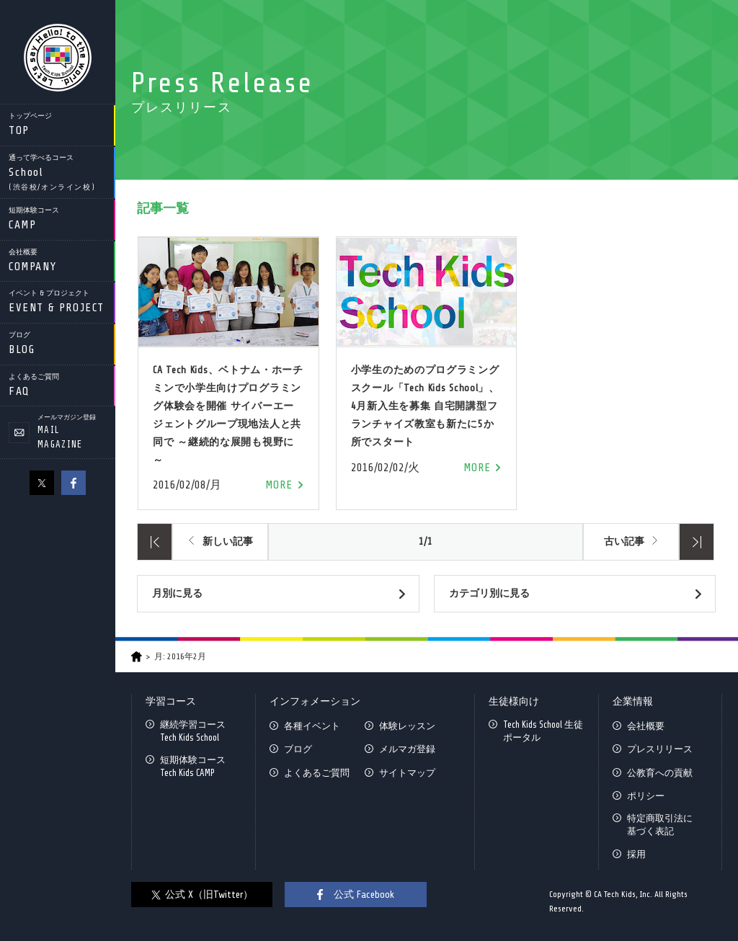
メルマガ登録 (407, 749)
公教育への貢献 (660, 772)
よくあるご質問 (317, 772)
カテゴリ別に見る (489, 593)
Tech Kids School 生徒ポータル (543, 731)
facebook (73, 482)
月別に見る (177, 593)
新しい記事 (228, 541)
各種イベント (312, 726)
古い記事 (624, 541)
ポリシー (645, 795)
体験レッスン (407, 726)
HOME (136, 656)
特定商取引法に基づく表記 (660, 825)
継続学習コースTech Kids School (193, 731)
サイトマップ (407, 772)
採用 (636, 854)
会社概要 (645, 726)
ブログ (298, 749)
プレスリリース (660, 749)
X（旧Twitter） (42, 482)
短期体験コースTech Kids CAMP (193, 766)
